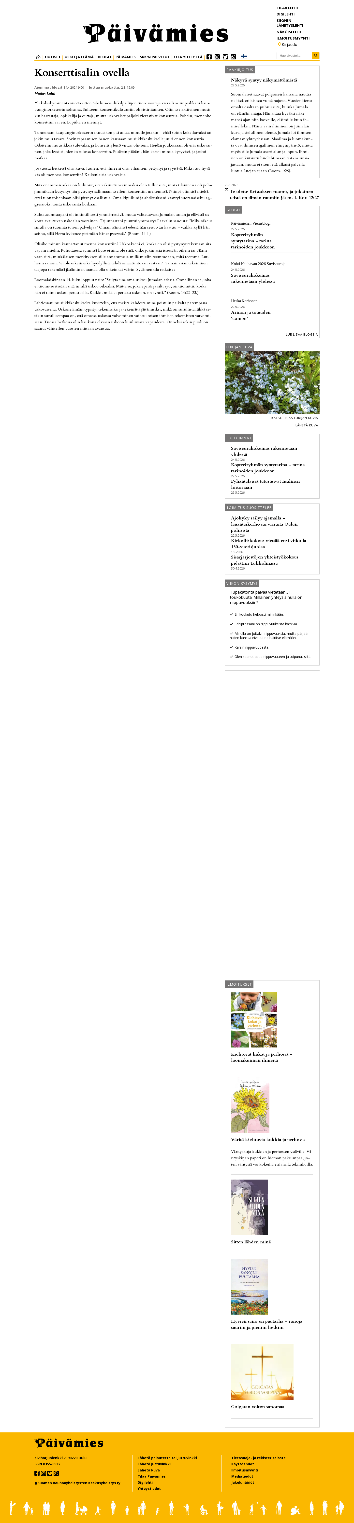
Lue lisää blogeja (302, 334)
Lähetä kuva (306, 425)
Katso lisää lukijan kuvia (294, 418)
